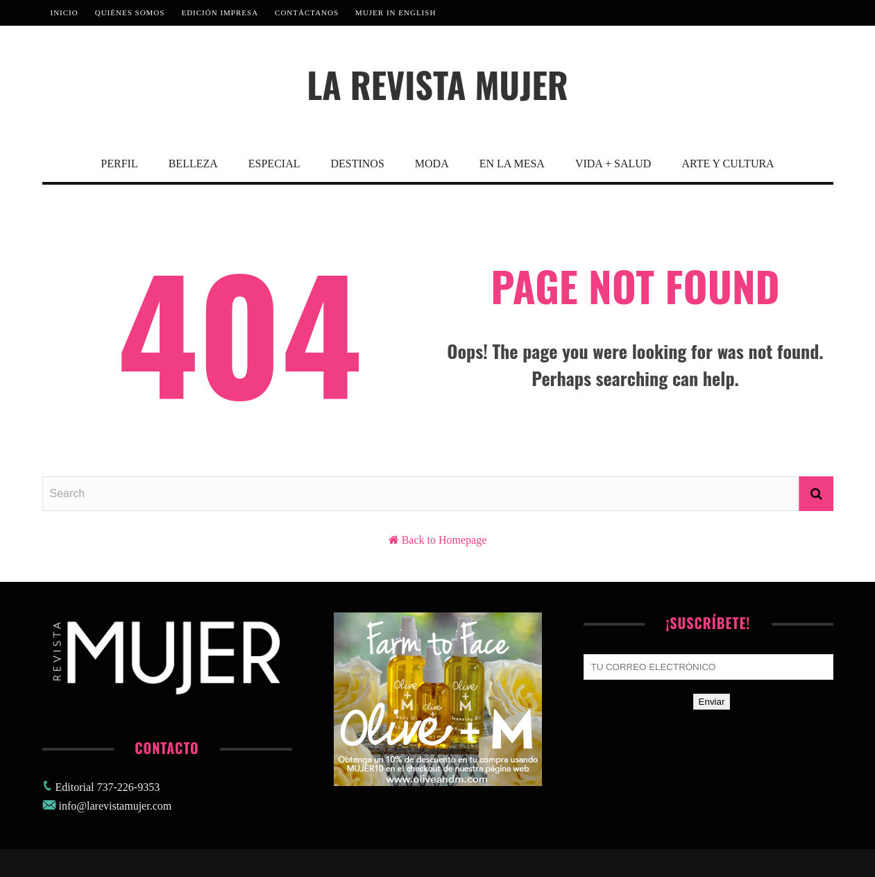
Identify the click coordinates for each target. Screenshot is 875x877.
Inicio (64, 12)
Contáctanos (307, 12)
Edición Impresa (219, 12)
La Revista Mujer (437, 84)
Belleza (193, 163)
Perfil (119, 163)
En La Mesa (512, 163)
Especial (274, 163)
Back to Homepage (444, 540)
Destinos (357, 163)
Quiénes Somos (130, 12)
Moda (432, 163)
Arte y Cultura (727, 163)
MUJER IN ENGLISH (395, 12)
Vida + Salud (613, 163)
